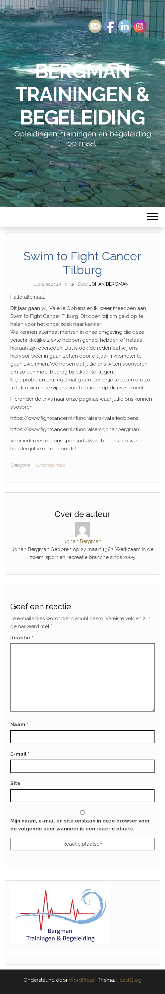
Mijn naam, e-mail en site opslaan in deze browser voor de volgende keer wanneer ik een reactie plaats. (80, 825)
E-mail (19, 754)
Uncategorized (50, 465)
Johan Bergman (109, 284)
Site (15, 783)
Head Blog (128, 980)
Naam (19, 724)
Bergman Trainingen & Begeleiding (82, 94)
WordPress (81, 980)
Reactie (21, 638)
